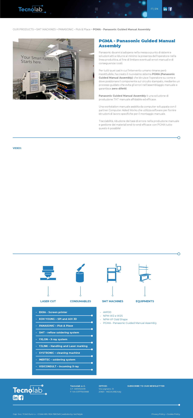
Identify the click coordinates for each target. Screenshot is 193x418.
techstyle (78, 414)
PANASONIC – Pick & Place (74, 29)
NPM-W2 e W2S (113, 315)
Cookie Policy (173, 414)
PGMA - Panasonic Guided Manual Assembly (130, 323)
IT (152, 9)
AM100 (107, 312)
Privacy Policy (158, 414)
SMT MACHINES (46, 29)
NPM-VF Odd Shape (115, 319)
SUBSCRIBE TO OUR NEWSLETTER (146, 386)
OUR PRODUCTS (23, 29)
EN (156, 9)
